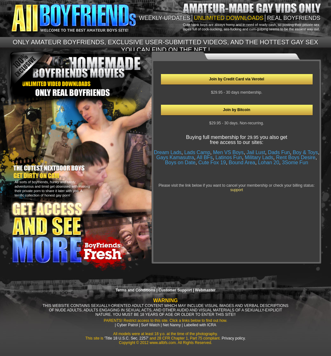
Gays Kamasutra (175, 157)
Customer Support (175, 290)
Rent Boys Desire (295, 157)
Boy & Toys (305, 152)
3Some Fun (295, 162)
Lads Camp (197, 152)
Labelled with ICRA (200, 325)
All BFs (205, 157)
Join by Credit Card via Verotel (236, 79)
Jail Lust (255, 152)
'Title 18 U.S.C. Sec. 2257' (126, 338)
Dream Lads (167, 152)
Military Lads (259, 157)
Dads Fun (279, 152)
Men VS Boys (228, 152)
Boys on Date (180, 162)
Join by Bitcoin (236, 110)
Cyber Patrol (127, 325)
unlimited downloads (229, 18)
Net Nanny (172, 325)
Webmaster (205, 290)
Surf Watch (150, 325)
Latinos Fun (228, 157)
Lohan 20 (268, 162)
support (236, 190)
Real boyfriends (293, 18)
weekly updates (164, 18)
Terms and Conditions (136, 290)
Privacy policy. (234, 338)
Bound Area (242, 162)
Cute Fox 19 (212, 162)
